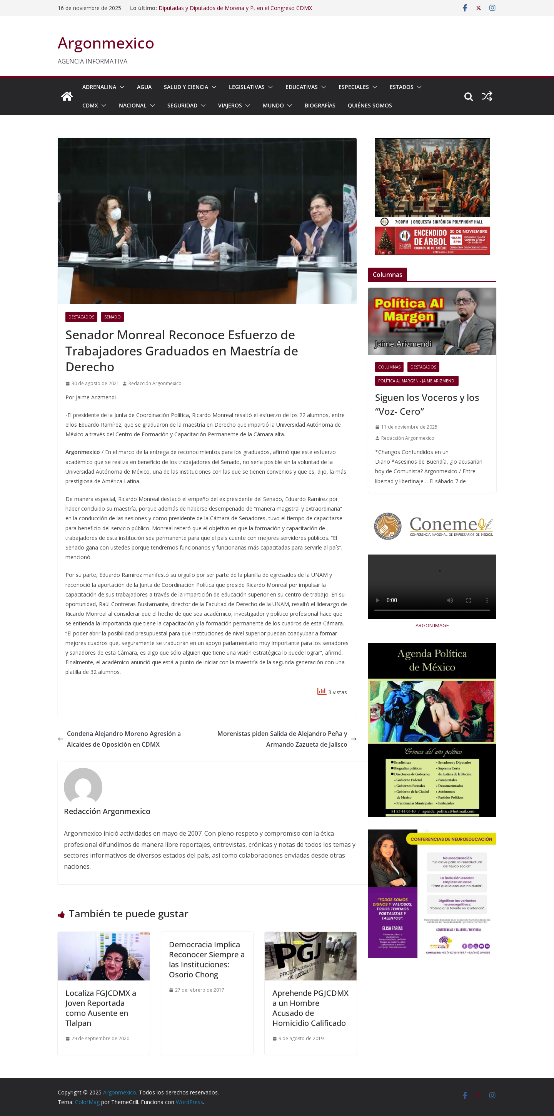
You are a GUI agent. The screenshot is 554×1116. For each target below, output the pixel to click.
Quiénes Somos (370, 105)
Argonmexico (106, 42)
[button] (120, 87)
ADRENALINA (99, 86)
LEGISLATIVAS (247, 86)
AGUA (144, 86)
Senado (112, 317)
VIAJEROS (230, 105)
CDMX (90, 105)
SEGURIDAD (182, 105)
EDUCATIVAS (301, 86)
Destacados (81, 317)
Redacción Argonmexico (155, 383)
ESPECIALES (354, 86)
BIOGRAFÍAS (320, 105)
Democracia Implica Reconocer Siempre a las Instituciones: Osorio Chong (207, 959)
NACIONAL (133, 105)
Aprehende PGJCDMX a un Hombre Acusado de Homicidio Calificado (310, 1008)
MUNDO (273, 105)
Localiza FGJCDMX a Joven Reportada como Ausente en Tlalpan (100, 1008)
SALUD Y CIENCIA (186, 86)
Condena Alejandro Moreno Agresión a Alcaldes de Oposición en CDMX (119, 739)
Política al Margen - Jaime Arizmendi (417, 381)
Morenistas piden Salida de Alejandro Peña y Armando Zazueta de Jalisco (287, 739)
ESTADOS (402, 86)
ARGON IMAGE (432, 625)
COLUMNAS (389, 367)
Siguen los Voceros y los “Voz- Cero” (427, 404)
